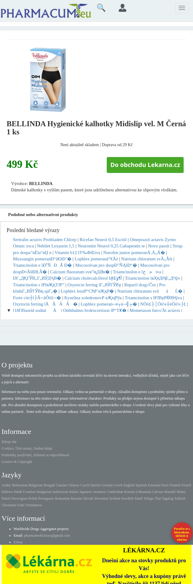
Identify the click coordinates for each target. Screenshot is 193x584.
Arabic (6, 485)
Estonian (154, 485)
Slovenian (101, 498)
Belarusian (20, 485)
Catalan (61, 485)
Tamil (138, 498)
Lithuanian (144, 492)
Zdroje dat (9, 442)
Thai (157, 498)
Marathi (170, 492)
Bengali (49, 485)
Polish (32, 498)
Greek (118, 485)
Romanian (62, 498)
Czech (84, 485)
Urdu (20, 505)
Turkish (179, 498)
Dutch (6, 498)
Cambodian (115, 492)
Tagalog (167, 498)
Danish (95, 485)
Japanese (85, 492)
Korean (129, 492)
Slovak (88, 498)
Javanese (99, 492)
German (107, 485)
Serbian (115, 498)
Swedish (127, 498)
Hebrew (7, 492)
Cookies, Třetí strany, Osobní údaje (27, 448)
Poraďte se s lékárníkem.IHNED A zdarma (182, 534)
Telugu (148, 498)
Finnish (175, 485)
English (129, 485)
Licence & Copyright (17, 462)
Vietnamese (33, 505)
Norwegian (19, 498)
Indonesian (60, 492)
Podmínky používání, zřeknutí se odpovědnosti (35, 455)
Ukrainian (9, 505)
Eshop (18, 542)
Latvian (158, 492)
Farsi (165, 485)
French (186, 485)
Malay (181, 492)
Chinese (73, 485)
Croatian (29, 492)
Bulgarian (36, 485)
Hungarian (44, 492)
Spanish (141, 485)
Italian (73, 492)
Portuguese (46, 498)
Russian (76, 498)
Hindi (18, 492)
